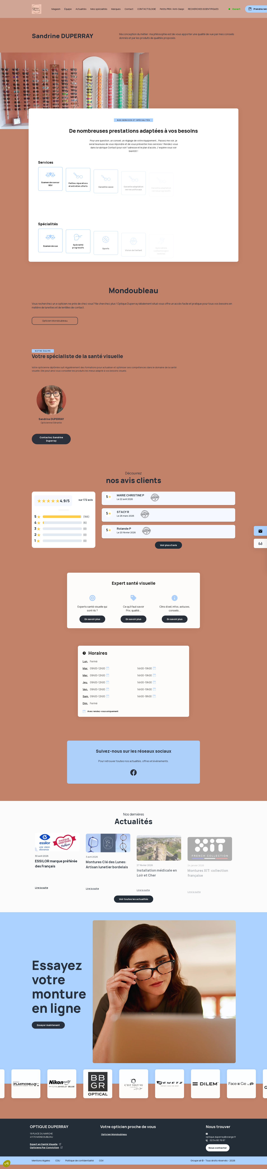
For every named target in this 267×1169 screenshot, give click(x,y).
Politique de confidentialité (79, 1160)
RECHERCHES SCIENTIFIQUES (203, 8)
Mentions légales (41, 1160)
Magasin (55, 8)
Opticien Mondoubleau (55, 320)
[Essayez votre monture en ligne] (260, 543)
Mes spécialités (98, 8)
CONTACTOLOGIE (146, 8)
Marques (116, 8)
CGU (57, 1160)
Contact (129, 8)
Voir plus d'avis (168, 545)
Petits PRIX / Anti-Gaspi (172, 8)
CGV (101, 1160)
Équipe (68, 8)
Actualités (81, 8)
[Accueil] (36, 9)
